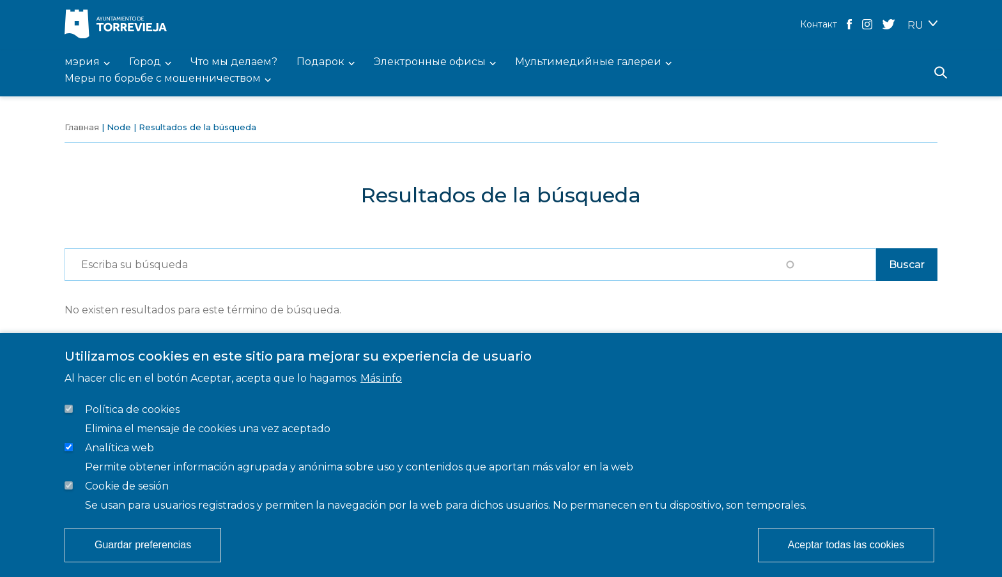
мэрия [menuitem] (82, 62)
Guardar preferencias (143, 544)
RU (915, 25)
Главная (82, 127)
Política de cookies (132, 409)
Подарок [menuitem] (320, 62)
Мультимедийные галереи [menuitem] (588, 62)
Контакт (818, 24)
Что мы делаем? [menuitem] (233, 62)
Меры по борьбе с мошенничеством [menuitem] (163, 78)
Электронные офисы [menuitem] (430, 62)
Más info (381, 378)
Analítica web (119, 448)
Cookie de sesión (127, 486)
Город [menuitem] (145, 62)
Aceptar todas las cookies (846, 544)
